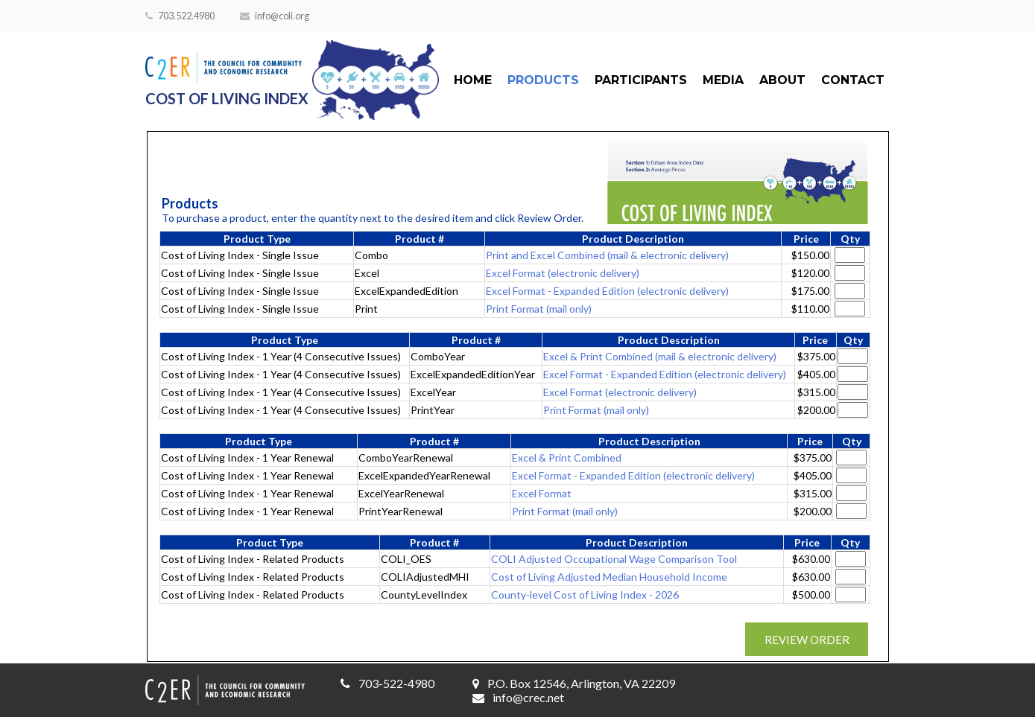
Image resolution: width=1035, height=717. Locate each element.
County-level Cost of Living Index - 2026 (585, 594)
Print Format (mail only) (539, 308)
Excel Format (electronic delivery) (562, 273)
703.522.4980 (180, 16)
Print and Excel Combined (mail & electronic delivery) (607, 255)
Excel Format (542, 493)
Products (543, 80)
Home (473, 80)
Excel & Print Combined (566, 457)
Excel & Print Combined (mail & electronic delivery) (659, 356)
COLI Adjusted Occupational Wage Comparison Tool (614, 558)
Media (723, 80)
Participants (641, 80)
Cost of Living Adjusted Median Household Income (609, 576)
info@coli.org (274, 16)
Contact (852, 80)
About (782, 80)
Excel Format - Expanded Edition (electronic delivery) (607, 290)
